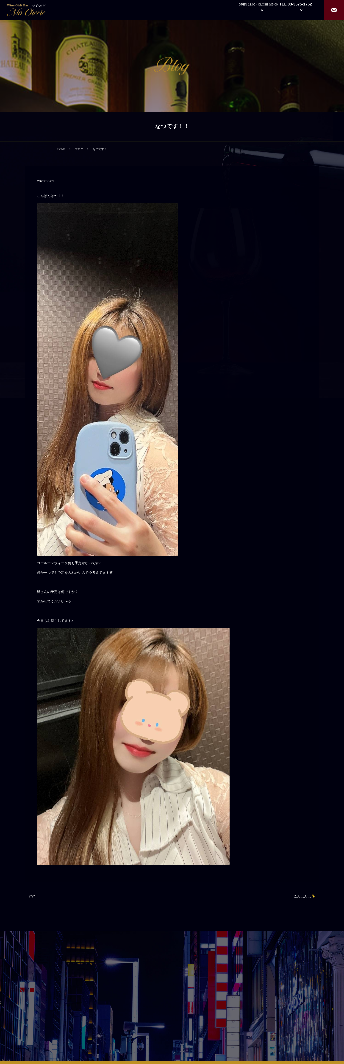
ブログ (79, 149)
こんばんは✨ (304, 896)
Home (220, 10)
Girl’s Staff (280, 10)
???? (32, 896)
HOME (61, 149)
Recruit (306, 10)
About (237, 10)
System (258, 10)
